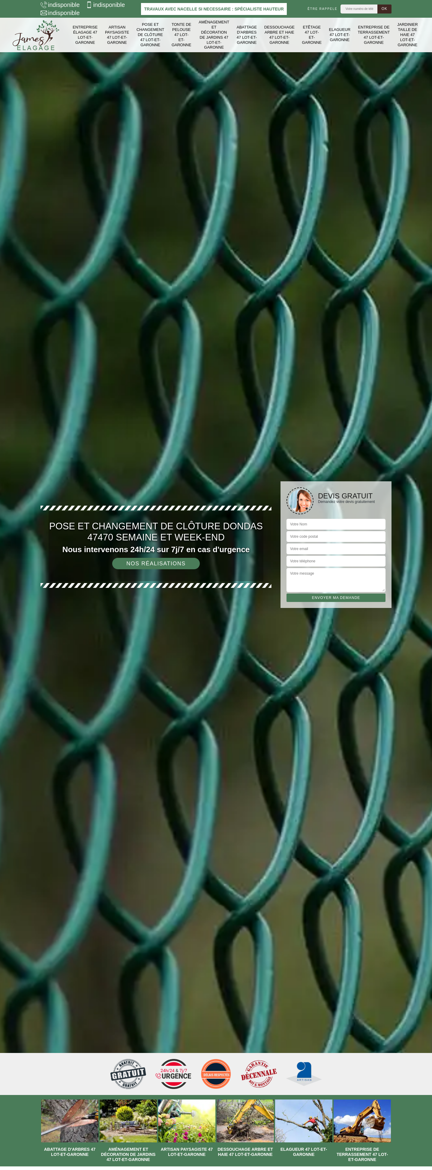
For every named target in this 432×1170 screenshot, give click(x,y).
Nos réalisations (156, 564)
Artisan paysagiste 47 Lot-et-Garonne (117, 35)
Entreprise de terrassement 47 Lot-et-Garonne (374, 35)
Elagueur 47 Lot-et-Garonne (340, 34)
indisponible (60, 5)
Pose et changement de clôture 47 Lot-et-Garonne (150, 34)
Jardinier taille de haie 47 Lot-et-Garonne (407, 34)
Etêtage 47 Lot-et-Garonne (312, 35)
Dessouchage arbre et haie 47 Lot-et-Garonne (279, 35)
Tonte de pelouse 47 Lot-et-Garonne (181, 34)
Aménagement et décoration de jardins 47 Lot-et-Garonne (214, 35)
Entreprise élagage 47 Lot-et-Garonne (85, 35)
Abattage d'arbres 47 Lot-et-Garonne (247, 35)
